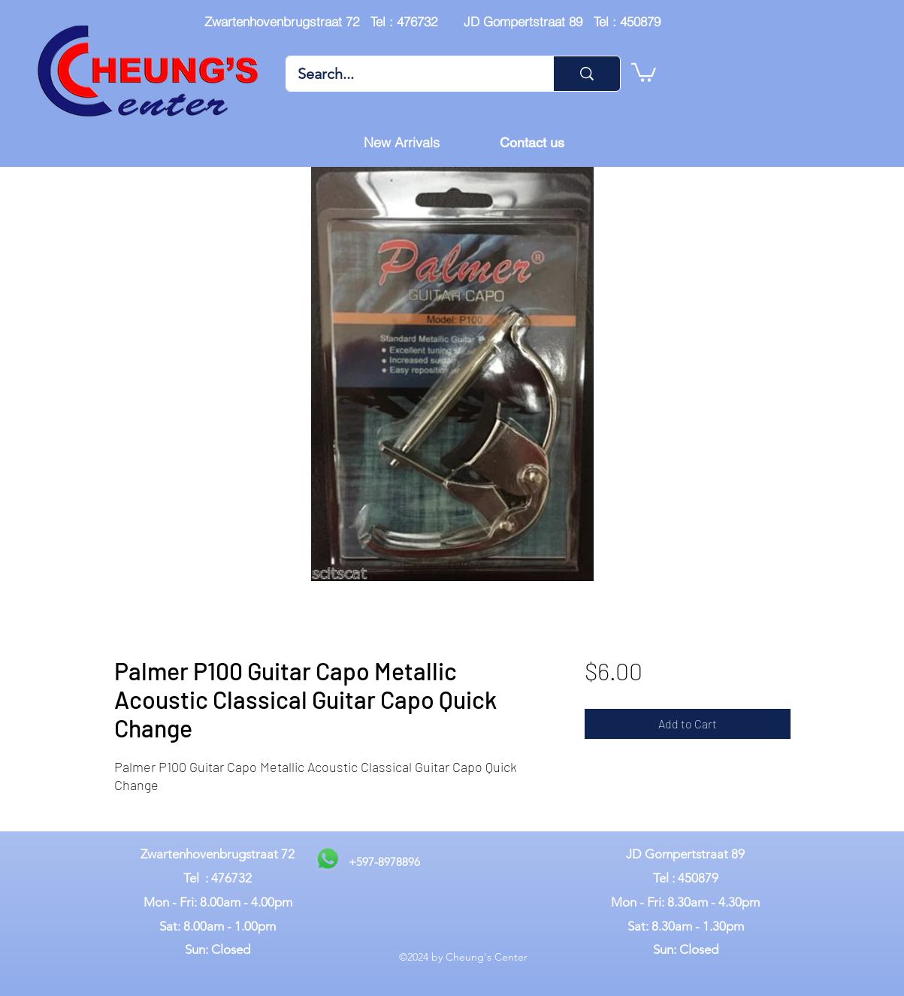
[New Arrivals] (402, 143)
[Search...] (410, 73)
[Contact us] (532, 143)
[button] (643, 71)
